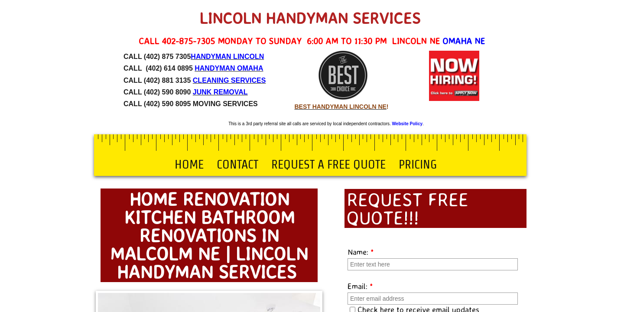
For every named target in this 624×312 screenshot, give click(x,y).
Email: (360, 286)
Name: (361, 252)
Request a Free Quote (328, 164)
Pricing (418, 164)
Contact (237, 164)
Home (189, 164)
